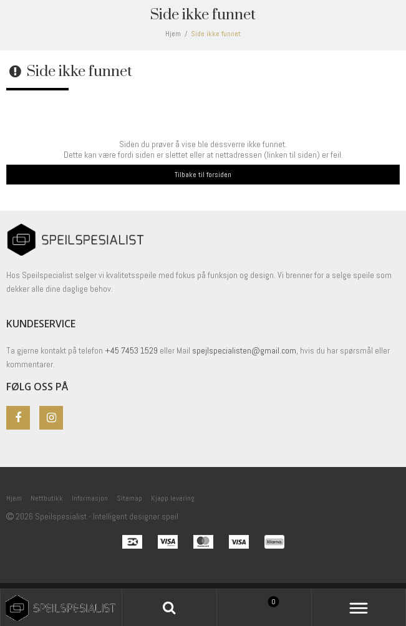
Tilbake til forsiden (203, 175)
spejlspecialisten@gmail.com (244, 350)
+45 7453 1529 (131, 350)
